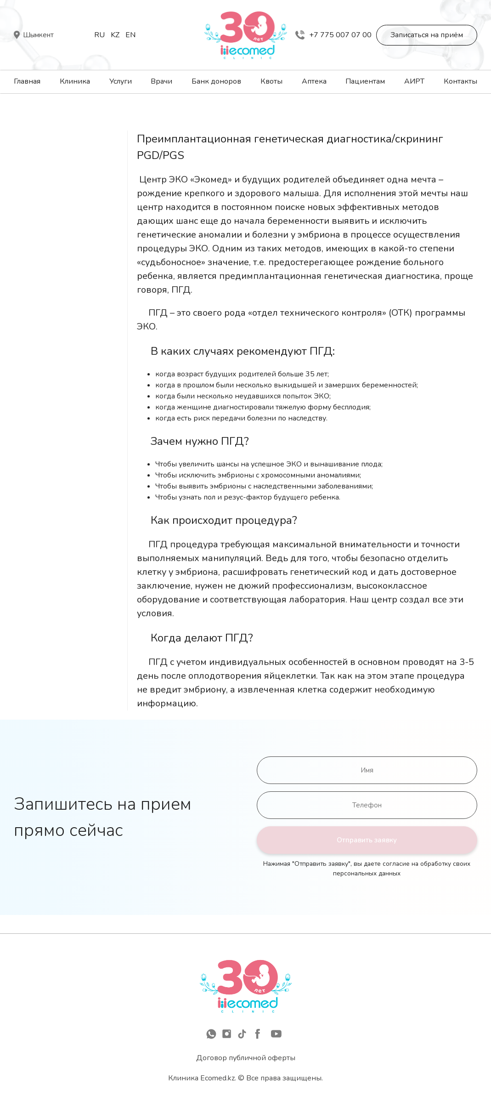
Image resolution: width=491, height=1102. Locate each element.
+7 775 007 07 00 (333, 35)
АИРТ (414, 81)
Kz (115, 35)
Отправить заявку (367, 840)
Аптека (314, 81)
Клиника (75, 81)
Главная (27, 81)
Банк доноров (216, 81)
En (130, 35)
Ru (99, 35)
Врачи (161, 81)
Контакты (460, 81)
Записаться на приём (426, 35)
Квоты (271, 81)
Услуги (120, 81)
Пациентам (365, 81)
